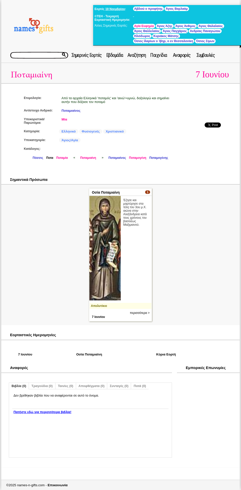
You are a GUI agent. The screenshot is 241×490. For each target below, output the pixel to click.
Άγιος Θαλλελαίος (147, 31)
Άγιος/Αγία (70, 140)
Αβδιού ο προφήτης (148, 9)
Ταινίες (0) (65, 386)
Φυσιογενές (91, 131)
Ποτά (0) (140, 386)
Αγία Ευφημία (144, 26)
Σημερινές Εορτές (87, 55)
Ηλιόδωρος (142, 36)
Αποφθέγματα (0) (92, 386)
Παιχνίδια (158, 55)
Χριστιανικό (115, 131)
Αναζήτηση (137, 55)
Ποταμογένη (137, 158)
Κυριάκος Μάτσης (166, 36)
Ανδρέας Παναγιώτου (205, 31)
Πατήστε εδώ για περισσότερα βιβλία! (42, 412)
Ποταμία (62, 158)
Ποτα (49, 158)
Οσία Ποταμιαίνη (106, 192)
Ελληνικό (69, 131)
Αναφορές (182, 55)
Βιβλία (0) (19, 386)
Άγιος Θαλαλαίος (211, 26)
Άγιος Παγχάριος (175, 31)
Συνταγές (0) (119, 386)
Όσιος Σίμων (205, 41)
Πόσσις (38, 158)
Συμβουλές (206, 55)
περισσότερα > (140, 313)
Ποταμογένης (158, 158)
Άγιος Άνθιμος (185, 26)
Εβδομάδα (114, 55)
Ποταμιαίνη (31, 75)
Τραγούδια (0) (41, 386)
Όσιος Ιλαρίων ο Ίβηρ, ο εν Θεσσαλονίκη (163, 41)
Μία (64, 119)
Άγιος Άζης (164, 26)
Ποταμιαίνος (71, 110)
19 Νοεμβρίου (115, 9)
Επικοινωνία (58, 485)
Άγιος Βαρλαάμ (177, 9)
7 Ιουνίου (212, 74)
